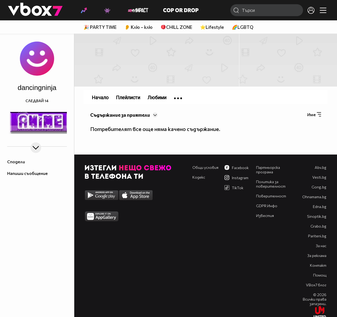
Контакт (318, 265)
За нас (321, 245)
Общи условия (205, 167)
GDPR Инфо (266, 205)
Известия (265, 215)
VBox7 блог (316, 285)
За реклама (316, 255)
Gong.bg (319, 187)
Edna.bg (319, 206)
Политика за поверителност (271, 183)
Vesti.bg (319, 177)
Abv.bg (320, 167)
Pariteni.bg (317, 236)
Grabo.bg (318, 226)
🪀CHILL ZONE (176, 27)
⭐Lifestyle (212, 27)
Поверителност (271, 196)
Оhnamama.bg (314, 196)
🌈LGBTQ (242, 27)
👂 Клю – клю (138, 27)
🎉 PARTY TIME (100, 27)
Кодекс (198, 177)
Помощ (319, 275)
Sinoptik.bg (316, 216)
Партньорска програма (268, 169)
